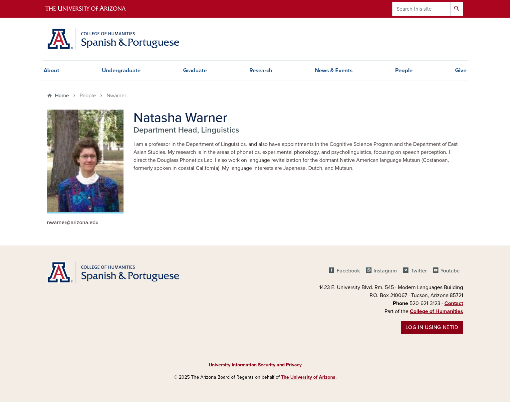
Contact (453, 303)
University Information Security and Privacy (255, 365)
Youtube (450, 270)
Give (460, 70)
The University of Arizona (308, 377)
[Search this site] (421, 9)
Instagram (385, 270)
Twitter (419, 270)
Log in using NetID (431, 327)
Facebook (348, 270)
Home (62, 95)
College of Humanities (436, 311)
